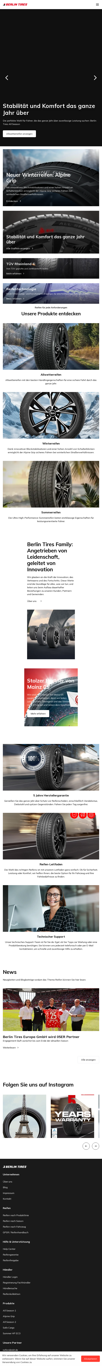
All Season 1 (9, 1310)
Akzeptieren (90, 1358)
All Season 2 (9, 1322)
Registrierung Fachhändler (16, 1282)
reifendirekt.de (10, 1349)
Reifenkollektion (11, 1294)
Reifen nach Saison (13, 1221)
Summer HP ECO (12, 1333)
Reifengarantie (11, 1254)
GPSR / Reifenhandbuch (15, 1232)
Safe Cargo (8, 1327)
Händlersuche (10, 1288)
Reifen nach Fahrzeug (14, 1226)
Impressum (8, 1193)
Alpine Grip (9, 1316)
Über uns (7, 1181)
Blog (5, 1187)
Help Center (9, 1248)
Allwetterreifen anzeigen (19, 133)
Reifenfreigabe (11, 1260)
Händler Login (10, 1276)
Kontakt (7, 1198)
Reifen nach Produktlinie (16, 1215)
